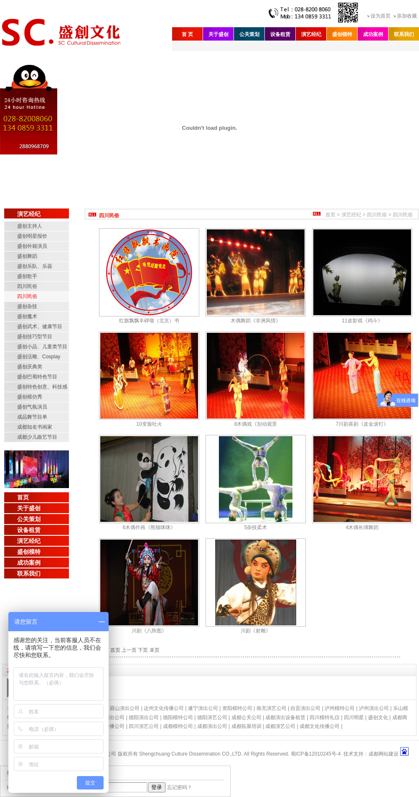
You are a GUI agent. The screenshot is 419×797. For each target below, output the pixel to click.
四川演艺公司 (144, 726)
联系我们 (404, 34)
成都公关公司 (246, 717)
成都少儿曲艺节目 (37, 437)
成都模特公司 (178, 726)
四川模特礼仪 (325, 717)
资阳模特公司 (237, 708)
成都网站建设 (383, 754)
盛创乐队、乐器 (34, 266)
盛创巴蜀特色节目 (37, 377)
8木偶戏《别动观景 (255, 424)
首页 (23, 497)
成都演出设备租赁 (285, 717)
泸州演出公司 (374, 708)
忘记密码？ (179, 787)
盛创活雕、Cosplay (38, 357)
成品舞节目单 (32, 417)
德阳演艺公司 (212, 717)
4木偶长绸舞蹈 (362, 527)
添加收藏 (407, 16)
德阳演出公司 (144, 717)
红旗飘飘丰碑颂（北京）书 (149, 321)
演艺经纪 (311, 34)
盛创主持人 (29, 226)
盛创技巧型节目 (34, 336)
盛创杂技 (27, 306)
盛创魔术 (27, 316)
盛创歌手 (27, 276)
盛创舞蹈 (27, 256)
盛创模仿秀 (29, 397)
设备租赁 (280, 34)
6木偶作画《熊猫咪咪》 (149, 527)
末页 (155, 650)
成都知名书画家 (34, 427)
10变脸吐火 (149, 424)
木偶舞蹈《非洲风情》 (256, 321)
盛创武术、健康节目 (39, 326)
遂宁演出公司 (203, 708)
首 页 (187, 34)
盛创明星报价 (32, 236)
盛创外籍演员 (32, 246)
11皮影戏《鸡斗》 (362, 321)
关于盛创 (218, 34)
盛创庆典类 (29, 367)
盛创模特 (342, 34)
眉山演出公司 (124, 708)
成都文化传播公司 (320, 726)
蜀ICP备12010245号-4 (316, 754)
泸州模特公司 (340, 708)
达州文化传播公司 (164, 708)
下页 (143, 650)
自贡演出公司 (305, 708)
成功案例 (373, 34)
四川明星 (354, 717)
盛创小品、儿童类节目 (42, 347)
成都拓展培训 (246, 726)
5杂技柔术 (255, 527)
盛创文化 (378, 717)
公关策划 (249, 34)
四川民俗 (27, 286)
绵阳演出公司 (109, 717)
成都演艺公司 (280, 726)
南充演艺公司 (271, 708)
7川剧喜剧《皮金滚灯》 (362, 424)
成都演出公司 (212, 726)
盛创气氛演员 (32, 407)
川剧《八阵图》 (149, 631)
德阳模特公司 (178, 717)
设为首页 (381, 16)
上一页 (129, 650)
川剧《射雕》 (256, 631)
